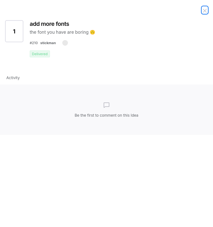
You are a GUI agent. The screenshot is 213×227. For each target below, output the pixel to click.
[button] (65, 43)
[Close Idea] (205, 10)
